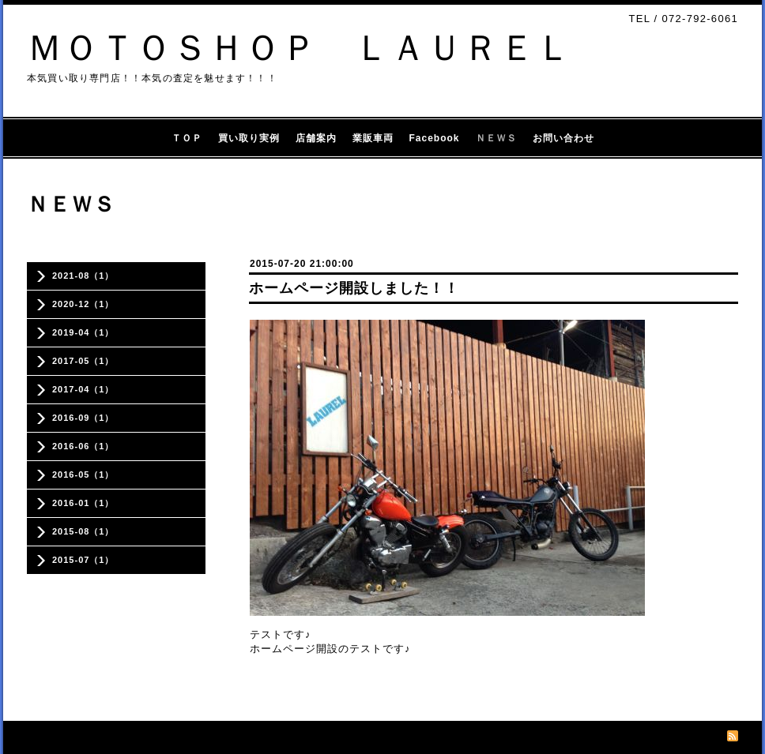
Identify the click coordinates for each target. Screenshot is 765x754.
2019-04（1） (83, 332)
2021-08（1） (83, 275)
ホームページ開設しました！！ (354, 288)
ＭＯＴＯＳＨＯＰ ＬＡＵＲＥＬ (299, 48)
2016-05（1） (83, 474)
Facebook (434, 138)
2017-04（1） (83, 389)
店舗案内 (316, 138)
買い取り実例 (249, 138)
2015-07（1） (83, 560)
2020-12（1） (83, 304)
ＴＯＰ (186, 138)
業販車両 (373, 138)
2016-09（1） (83, 417)
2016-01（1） (83, 503)
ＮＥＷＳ (496, 138)
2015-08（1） (83, 531)
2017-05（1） (83, 361)
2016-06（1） (83, 446)
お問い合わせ (563, 138)
